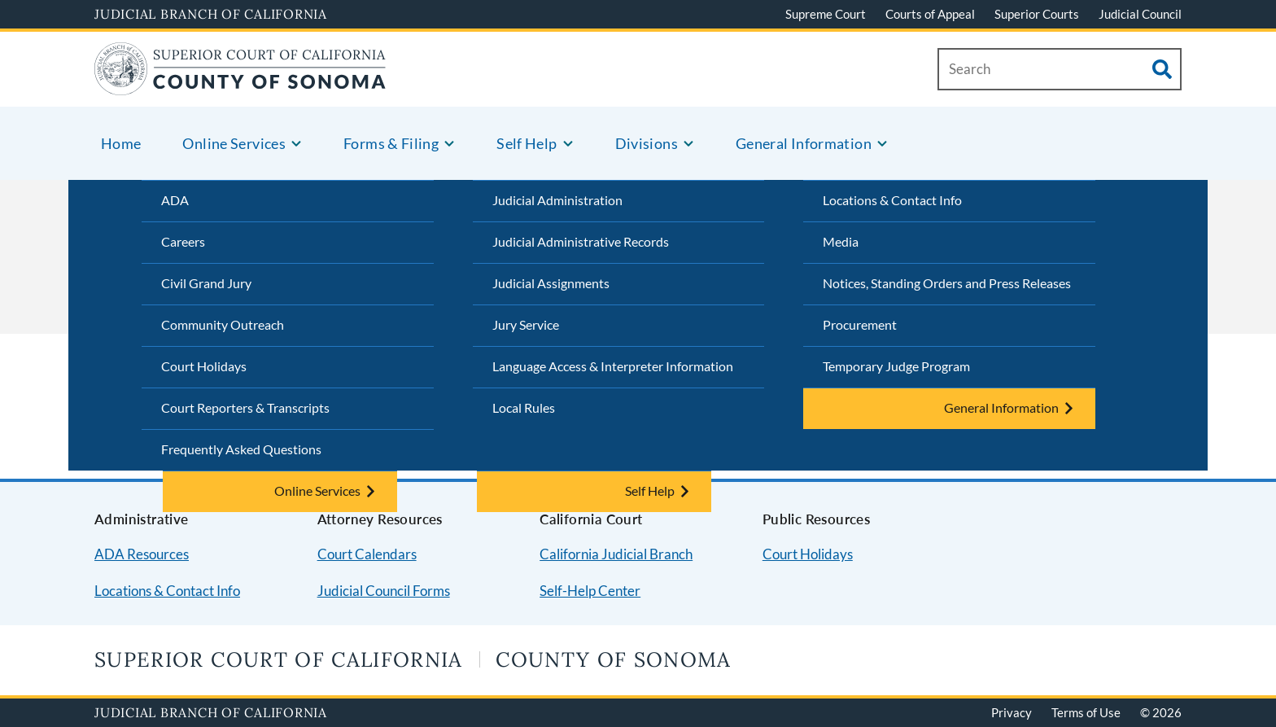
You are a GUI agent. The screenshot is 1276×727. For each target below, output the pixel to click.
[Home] (240, 85)
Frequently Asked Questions (241, 449)
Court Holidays (204, 366)
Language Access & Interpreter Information (612, 366)
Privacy (1011, 712)
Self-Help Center (590, 590)
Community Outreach (222, 324)
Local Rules (523, 407)
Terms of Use (1086, 712)
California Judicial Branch (616, 554)
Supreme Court (825, 14)
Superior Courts (1036, 14)
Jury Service (525, 324)
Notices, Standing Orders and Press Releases (947, 283)
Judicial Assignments (551, 283)
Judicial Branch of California (210, 14)
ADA (175, 200)
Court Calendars (367, 554)
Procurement (860, 324)
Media (841, 241)
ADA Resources (141, 554)
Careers (183, 241)
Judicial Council (1140, 14)
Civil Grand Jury (206, 283)
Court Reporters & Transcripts (245, 407)
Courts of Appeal (930, 14)
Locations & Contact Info (892, 200)
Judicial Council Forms (383, 590)
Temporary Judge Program (896, 366)
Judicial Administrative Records (580, 241)
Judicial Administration (557, 200)
